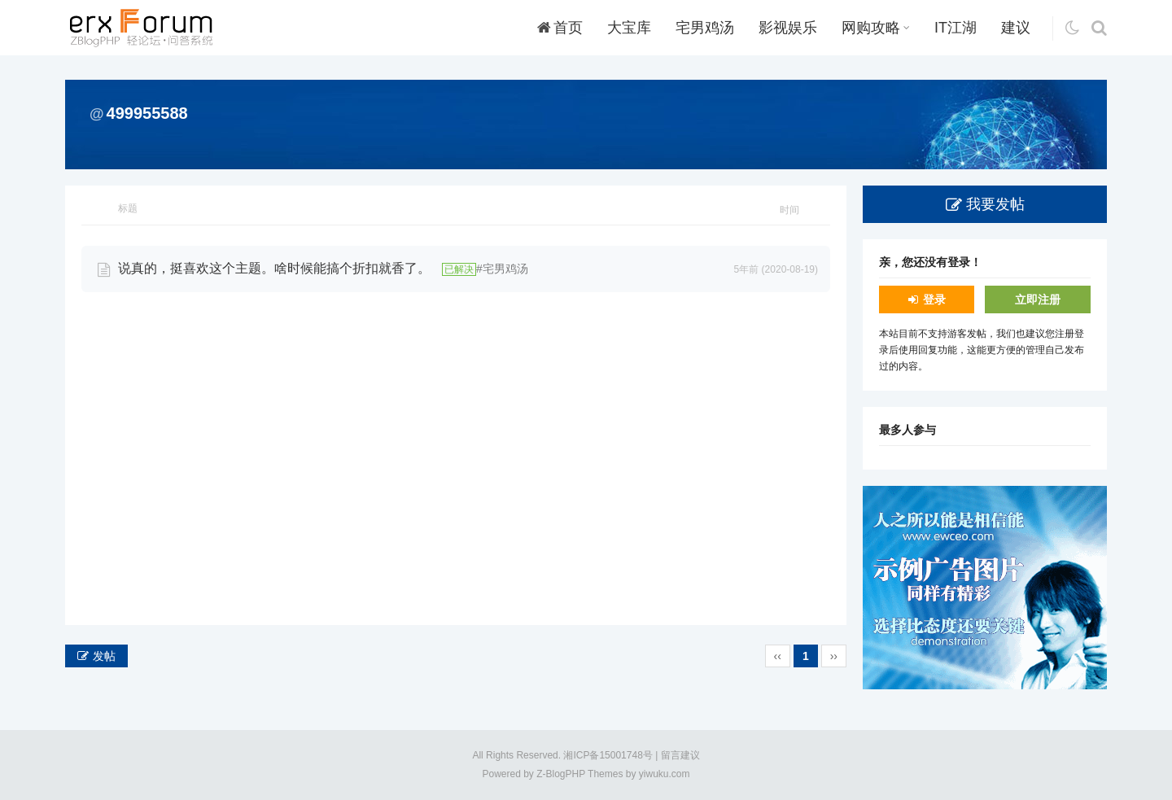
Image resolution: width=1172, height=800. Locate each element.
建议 (1015, 28)
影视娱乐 (788, 28)
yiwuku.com (664, 774)
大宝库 (629, 28)
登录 (934, 299)
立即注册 (1037, 299)
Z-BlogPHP (560, 774)
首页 (560, 28)
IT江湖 (955, 28)
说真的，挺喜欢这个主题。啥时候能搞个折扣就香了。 (274, 268)
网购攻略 (876, 28)
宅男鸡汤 (705, 28)
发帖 (104, 655)
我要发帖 (995, 204)
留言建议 (680, 755)
